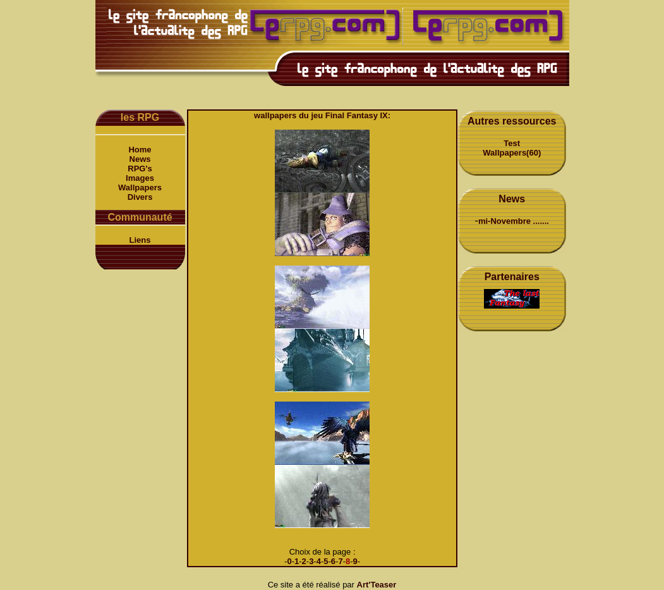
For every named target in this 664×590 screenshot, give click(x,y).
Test (512, 143)
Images (140, 178)
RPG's (140, 168)
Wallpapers (140, 187)
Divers (140, 197)
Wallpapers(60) (512, 152)
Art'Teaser (377, 584)
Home (139, 149)
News (140, 159)
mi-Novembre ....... (513, 221)
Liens (140, 240)
